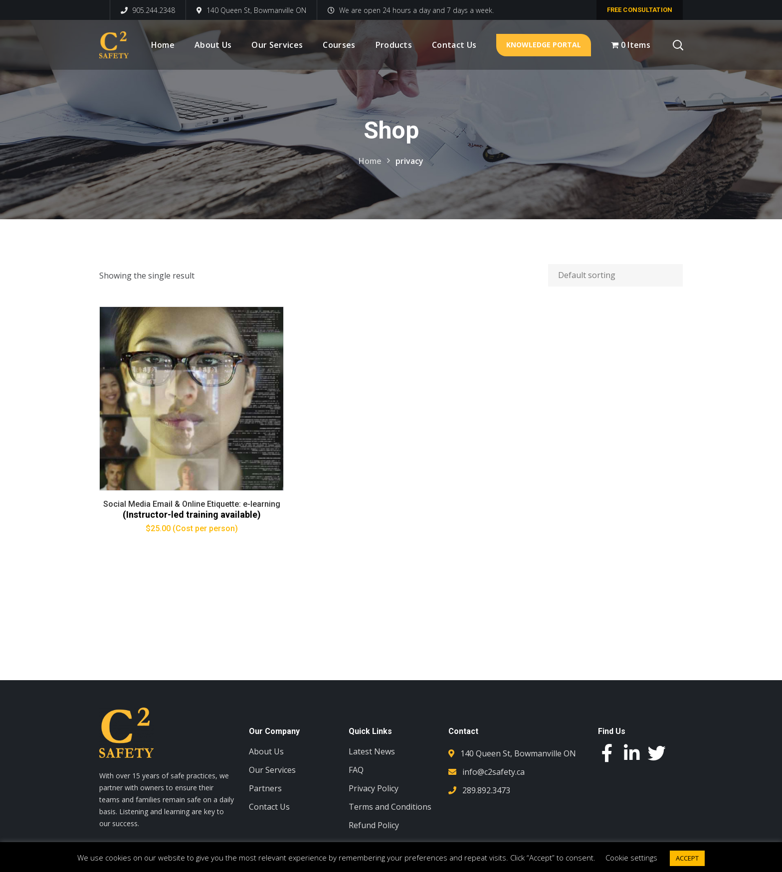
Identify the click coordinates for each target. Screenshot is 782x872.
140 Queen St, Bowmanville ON (251, 10)
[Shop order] (615, 275)
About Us (266, 751)
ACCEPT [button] (687, 858)
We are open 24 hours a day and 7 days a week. (411, 10)
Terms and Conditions (390, 806)
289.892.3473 (486, 790)
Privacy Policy (373, 788)
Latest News (372, 751)
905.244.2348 (148, 10)
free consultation (639, 9)
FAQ (356, 769)
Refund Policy (374, 825)
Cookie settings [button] (631, 858)
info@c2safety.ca (493, 771)
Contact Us (269, 806)
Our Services (272, 769)
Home (370, 160)
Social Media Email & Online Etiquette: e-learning (191, 504)
